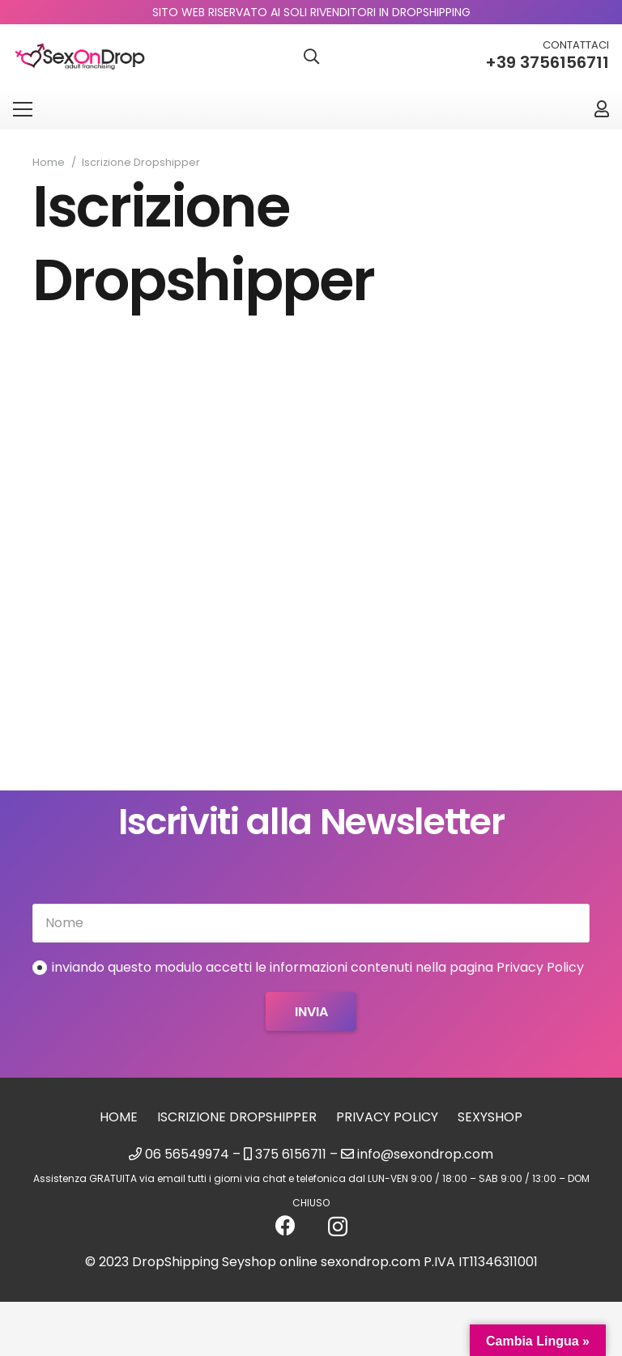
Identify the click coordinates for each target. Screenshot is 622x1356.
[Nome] (311, 923)
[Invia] (311, 1011)
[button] (311, 57)
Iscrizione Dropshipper (237, 1117)
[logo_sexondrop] (80, 57)
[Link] (601, 109)
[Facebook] (285, 1225)
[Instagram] (337, 1226)
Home (119, 1117)
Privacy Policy (387, 1117)
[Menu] (22, 109)
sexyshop (490, 1117)
